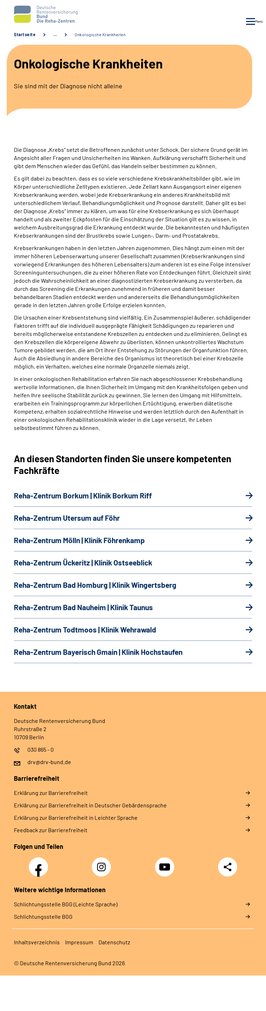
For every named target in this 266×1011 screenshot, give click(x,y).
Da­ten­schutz (114, 942)
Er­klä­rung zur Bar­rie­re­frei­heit (51, 792)
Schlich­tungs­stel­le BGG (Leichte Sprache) (65, 904)
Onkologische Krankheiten (100, 34)
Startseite (25, 34)
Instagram (103, 863)
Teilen (227, 866)
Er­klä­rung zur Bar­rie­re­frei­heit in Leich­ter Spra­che (76, 817)
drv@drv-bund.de (49, 761)
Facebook (40, 863)
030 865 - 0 (40, 749)
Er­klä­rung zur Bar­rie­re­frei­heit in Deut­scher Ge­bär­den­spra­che (90, 805)
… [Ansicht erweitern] (55, 34)
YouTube (166, 863)
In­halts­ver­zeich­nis (37, 942)
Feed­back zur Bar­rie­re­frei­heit (50, 830)
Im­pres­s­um (79, 942)
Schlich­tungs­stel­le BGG (43, 916)
